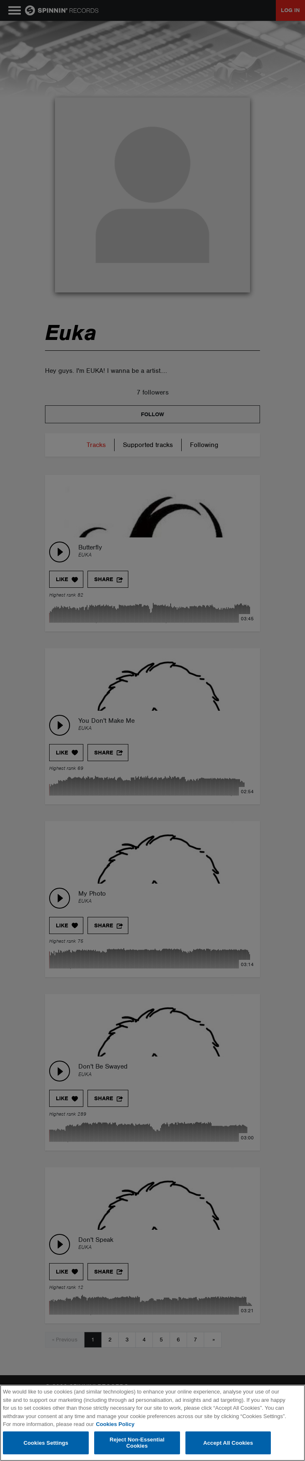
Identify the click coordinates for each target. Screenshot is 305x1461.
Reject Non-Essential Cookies (137, 1442)
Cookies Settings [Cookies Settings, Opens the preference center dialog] (45, 1443)
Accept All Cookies (228, 1443)
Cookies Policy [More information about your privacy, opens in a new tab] (115, 1424)
